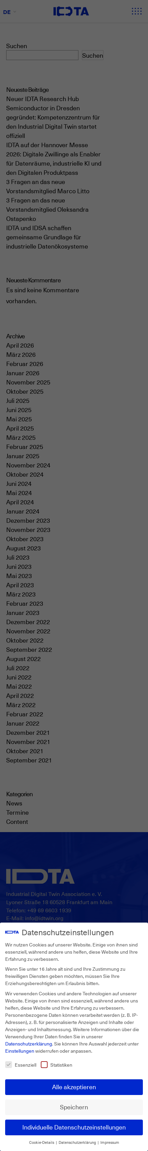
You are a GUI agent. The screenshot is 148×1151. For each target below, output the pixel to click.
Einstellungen (19, 1050)
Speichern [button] (74, 1107)
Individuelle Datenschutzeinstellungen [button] (74, 1127)
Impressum (109, 1142)
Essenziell (20, 1064)
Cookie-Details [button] (42, 1142)
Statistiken (56, 1064)
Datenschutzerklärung (28, 1043)
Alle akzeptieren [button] (74, 1086)
